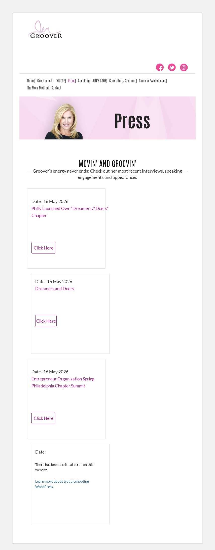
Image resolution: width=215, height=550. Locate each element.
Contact (56, 87)
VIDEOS (60, 80)
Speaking (84, 80)
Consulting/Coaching (122, 80)
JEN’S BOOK (99, 80)
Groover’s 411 (45, 80)
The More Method (38, 87)
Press (71, 80)
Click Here (43, 248)
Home (30, 80)
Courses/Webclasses (152, 80)
